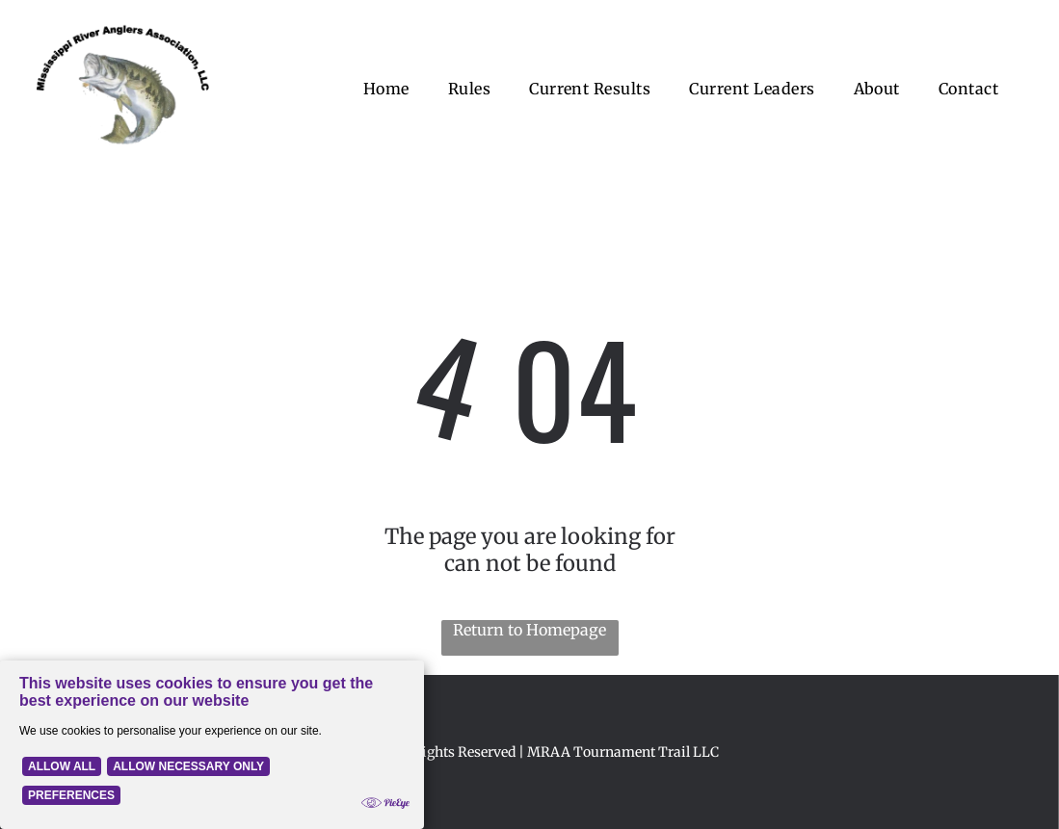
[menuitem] (386, 88)
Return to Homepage (529, 629)
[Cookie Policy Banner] (212, 745)
